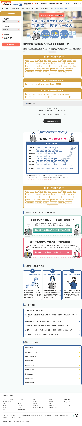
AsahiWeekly (67, 405)
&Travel (9, 401)
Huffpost (20, 403)
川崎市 (49, 171)
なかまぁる (35, 405)
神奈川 (41, 150)
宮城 (53, 147)
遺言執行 (51, 97)
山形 (57, 147)
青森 (42, 147)
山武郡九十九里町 (30, 71)
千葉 (50, 150)
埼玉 (46, 150)
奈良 (49, 158)
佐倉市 (64, 60)
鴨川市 (43, 68)
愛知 (38, 156)
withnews (5, 407)
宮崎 (56, 164)
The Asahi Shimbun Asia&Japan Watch (71, 402)
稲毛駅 (27, 84)
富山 (49, 153)
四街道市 (37, 66)
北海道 (38, 147)
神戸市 (62, 168)
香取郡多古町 (46, 71)
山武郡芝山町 (38, 71)
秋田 (50, 147)
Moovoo (4, 405)
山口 (45, 161)
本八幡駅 (47, 84)
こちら (58, 177)
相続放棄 (34, 94)
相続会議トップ (44, 3)
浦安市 (74, 60)
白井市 (31, 66)
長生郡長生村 (69, 71)
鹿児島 (59, 164)
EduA (4, 403)
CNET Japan (20, 399)
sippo (34, 399)
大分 (52, 164)
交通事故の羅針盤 (52, 407)
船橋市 (31, 60)
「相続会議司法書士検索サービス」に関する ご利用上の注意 (42, 175)
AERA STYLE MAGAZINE (38, 407)
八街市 (51, 66)
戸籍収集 (54, 94)
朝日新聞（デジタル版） (8, 399)
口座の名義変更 (47, 94)
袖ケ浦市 (68, 63)
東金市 (27, 66)
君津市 (57, 63)
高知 (67, 161)
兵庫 (41, 158)
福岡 (38, 164)
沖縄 (64, 164)
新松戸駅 (37, 84)
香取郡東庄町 (61, 71)
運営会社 (5, 417)
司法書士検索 (67, 3)
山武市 (62, 63)
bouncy (19, 407)
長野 (45, 153)
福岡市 (57, 168)
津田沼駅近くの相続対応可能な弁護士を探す (52, 230)
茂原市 (46, 66)
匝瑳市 (38, 68)
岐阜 (45, 156)
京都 (45, 158)
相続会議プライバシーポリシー (38, 415)
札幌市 (53, 168)
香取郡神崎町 (53, 71)
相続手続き (28, 94)
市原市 (49, 60)
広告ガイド (10, 417)
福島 (61, 147)
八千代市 (54, 60)
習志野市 (69, 60)
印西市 (53, 63)
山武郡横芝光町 (69, 68)
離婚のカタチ (5, 409)
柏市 (45, 60)
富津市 (75, 66)
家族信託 (67, 94)
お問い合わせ (17, 417)
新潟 (38, 153)
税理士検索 (59, 3)
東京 (38, 150)
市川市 (41, 60)
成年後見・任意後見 (42, 97)
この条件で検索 (10, 44)
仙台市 (38, 171)
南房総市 (28, 68)
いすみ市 (33, 68)
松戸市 (36, 60)
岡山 (41, 161)
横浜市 (38, 168)
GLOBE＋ (35, 401)
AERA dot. (20, 405)
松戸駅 (42, 84)
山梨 (41, 153)
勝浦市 (47, 68)
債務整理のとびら (22, 409)
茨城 (53, 150)
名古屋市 (48, 168)
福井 (56, 153)
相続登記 (40, 94)
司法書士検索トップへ (52, 121)
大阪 (38, 158)
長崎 (45, 164)
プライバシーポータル (64, 415)
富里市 (72, 63)
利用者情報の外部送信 (52, 415)
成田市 (43, 63)
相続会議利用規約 (26, 415)
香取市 (42, 66)
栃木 (57, 150)
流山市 (59, 60)
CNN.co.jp (20, 401)
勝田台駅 (53, 84)
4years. (50, 399)
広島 (38, 161)
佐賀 (41, 164)
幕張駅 (31, 84)
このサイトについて (7, 415)
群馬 (61, 150)
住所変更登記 (73, 97)
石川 (52, 153)
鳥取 (49, 161)
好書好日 (35, 403)
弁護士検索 (52, 3)
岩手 (46, 147)
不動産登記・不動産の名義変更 (61, 97)
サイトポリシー (17, 415)
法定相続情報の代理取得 (31, 97)
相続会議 (51, 401)
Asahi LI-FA (51, 405)
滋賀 (52, 158)
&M (3, 401)
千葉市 (27, 60)
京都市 (66, 168)
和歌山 (56, 158)
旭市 (55, 66)
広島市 (71, 168)
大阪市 (42, 168)
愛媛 (63, 161)
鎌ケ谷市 (48, 63)
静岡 (41, 156)
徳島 (59, 161)
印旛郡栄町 (61, 68)
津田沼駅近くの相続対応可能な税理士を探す (52, 252)
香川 (56, 161)
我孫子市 (38, 63)
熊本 (49, 164)
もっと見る (52, 74)
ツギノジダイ (51, 403)
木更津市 (32, 63)
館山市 (70, 66)
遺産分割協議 (61, 94)
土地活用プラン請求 (77, 3)
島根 (52, 161)
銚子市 (59, 66)
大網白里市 (65, 66)
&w (6, 401)
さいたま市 (43, 171)
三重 (49, 156)
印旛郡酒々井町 (54, 68)
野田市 (27, 63)
